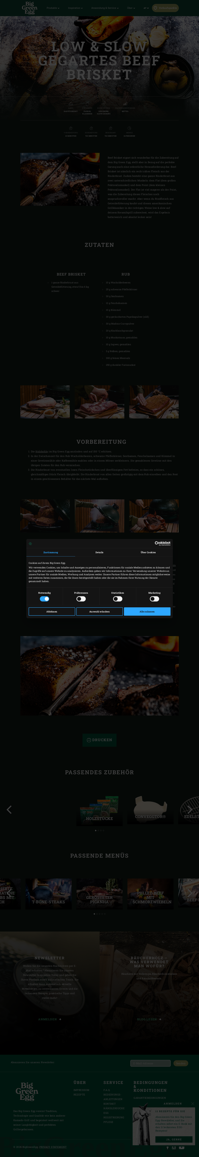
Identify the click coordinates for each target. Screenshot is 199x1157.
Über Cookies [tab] (148, 552)
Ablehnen (51, 611)
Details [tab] (99, 552)
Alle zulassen (147, 611)
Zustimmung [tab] (50, 552)
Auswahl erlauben (99, 611)
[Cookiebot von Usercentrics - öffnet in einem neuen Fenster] (156, 543)
